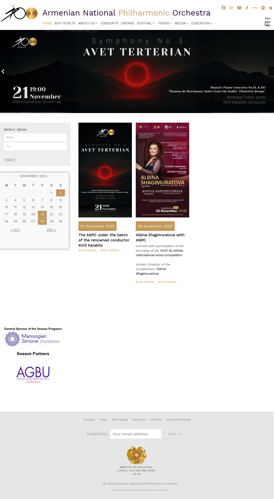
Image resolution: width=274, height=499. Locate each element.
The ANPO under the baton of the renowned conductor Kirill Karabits (103, 240)
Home (47, 23)
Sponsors (139, 419)
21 (42, 214)
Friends (155, 419)
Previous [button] (3, 71)
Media (180, 23)
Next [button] (271, 71)
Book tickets (87, 250)
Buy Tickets (65, 23)
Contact (89, 419)
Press (103, 419)
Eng (267, 18)
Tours (163, 23)
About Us (86, 23)
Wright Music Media (156, 490)
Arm (267, 22)
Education (200, 23)
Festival (144, 23)
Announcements (178, 419)
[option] (137, 71)
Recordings (120, 419)
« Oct (15, 230)
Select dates (15, 129)
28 (42, 221)
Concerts (109, 23)
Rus (267, 25)
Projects (53, 31)
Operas (127, 23)
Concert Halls (81, 31)
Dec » (51, 230)
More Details (110, 250)
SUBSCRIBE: (98, 434)
